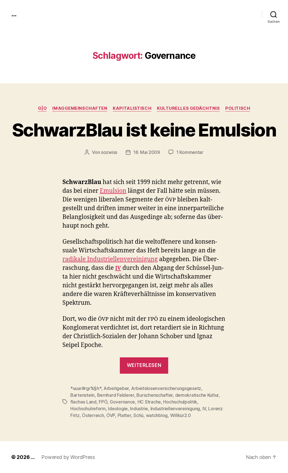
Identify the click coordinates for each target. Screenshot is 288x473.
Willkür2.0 (180, 415)
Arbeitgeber (116, 388)
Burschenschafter (154, 395)
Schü (138, 415)
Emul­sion (113, 191)
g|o (42, 108)
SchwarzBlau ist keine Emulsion (144, 130)
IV (204, 408)
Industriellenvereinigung (175, 408)
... (13, 14)
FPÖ (103, 402)
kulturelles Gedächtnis (188, 108)
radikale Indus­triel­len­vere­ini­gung (110, 259)
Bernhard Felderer (115, 395)
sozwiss (109, 152)
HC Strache (149, 402)
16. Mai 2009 (146, 152)
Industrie (139, 408)
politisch (237, 108)
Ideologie (118, 408)
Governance (122, 402)
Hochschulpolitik (180, 402)
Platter (124, 415)
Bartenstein (82, 395)
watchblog (157, 415)
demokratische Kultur (197, 395)
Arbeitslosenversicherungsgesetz (166, 388)
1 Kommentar (189, 152)
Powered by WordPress (68, 457)
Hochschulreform (88, 408)
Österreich (93, 415)
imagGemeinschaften (79, 108)
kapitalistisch (132, 108)
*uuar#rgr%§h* (85, 388)
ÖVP (110, 415)
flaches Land (83, 402)
